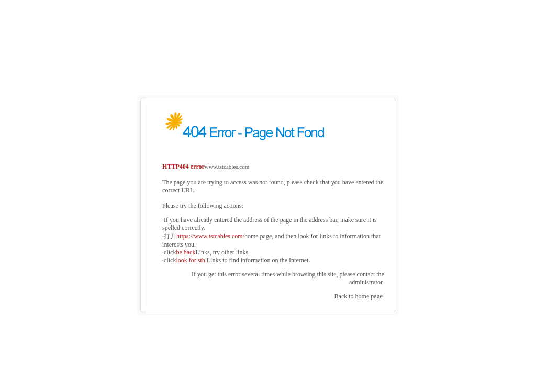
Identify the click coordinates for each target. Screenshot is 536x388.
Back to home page (358, 291)
